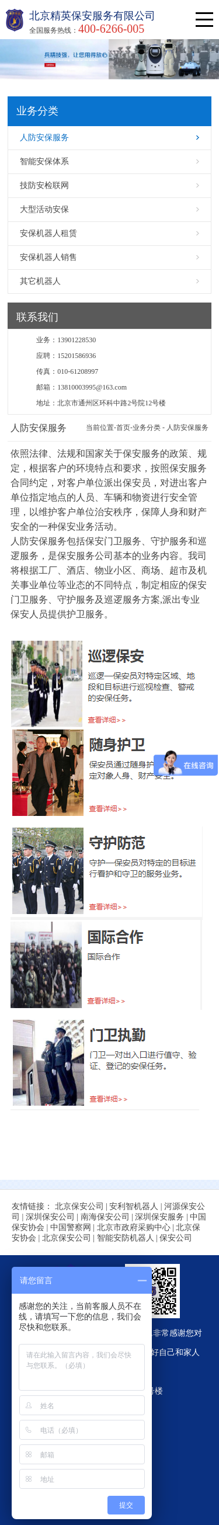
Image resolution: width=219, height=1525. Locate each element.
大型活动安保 (44, 209)
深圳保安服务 (159, 1217)
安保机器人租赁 (48, 233)
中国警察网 (70, 1227)
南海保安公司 (105, 1217)
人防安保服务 (44, 137)
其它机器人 (40, 281)
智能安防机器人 (125, 1238)
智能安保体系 (44, 161)
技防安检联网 (44, 185)
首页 (123, 427)
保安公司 (175, 1238)
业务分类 (147, 427)
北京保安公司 (79, 1206)
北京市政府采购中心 (134, 1227)
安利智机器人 (133, 1206)
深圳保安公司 (50, 1217)
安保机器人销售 (48, 257)
